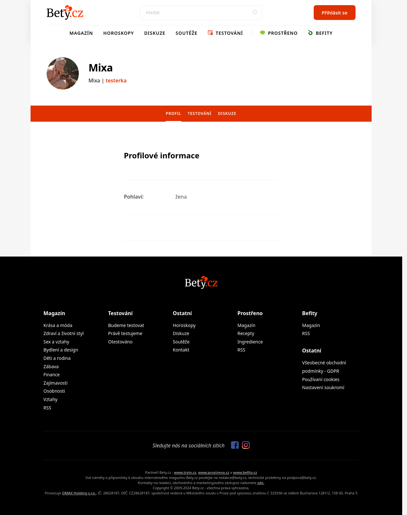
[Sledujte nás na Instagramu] (244, 445)
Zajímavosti (55, 383)
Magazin (311, 325)
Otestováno (120, 342)
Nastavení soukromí (323, 387)
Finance (51, 374)
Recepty (245, 333)
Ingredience (250, 342)
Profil (173, 113)
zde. (260, 482)
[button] (254, 12)
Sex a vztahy (56, 342)
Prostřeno (279, 33)
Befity (320, 33)
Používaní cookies (320, 379)
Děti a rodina (57, 358)
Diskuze (154, 33)
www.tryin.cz (185, 472)
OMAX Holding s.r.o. (79, 493)
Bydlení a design (60, 350)
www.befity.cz (245, 472)
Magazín (81, 33)
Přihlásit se (334, 12)
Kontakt (181, 350)
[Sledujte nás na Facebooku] (233, 445)
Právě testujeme (125, 333)
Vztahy (50, 399)
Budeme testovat (126, 325)
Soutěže (187, 33)
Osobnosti (54, 391)
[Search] (201, 12)
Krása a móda (57, 325)
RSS (47, 408)
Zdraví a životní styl (63, 333)
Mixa (100, 67)
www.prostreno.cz (213, 472)
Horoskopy (118, 33)
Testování (225, 33)
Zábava (51, 366)
